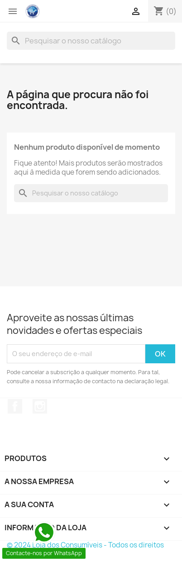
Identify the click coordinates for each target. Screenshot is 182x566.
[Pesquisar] (91, 41)
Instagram (40, 406)
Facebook (15, 406)
